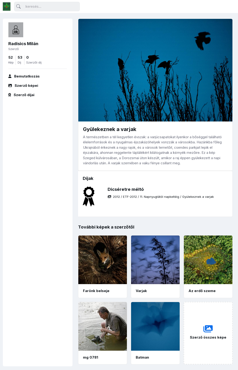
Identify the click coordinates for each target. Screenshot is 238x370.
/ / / (161, 196)
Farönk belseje (96, 291)
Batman (142, 357)
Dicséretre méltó (126, 189)
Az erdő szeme (202, 291)
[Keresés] (47, 6)
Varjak (141, 291)
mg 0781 (90, 357)
